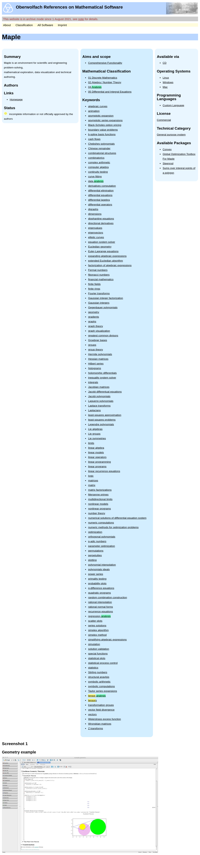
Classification (24, 25)
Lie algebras (95, 429)
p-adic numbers (97, 541)
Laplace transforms (99, 405)
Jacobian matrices (98, 387)
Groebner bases (97, 340)
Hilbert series (96, 363)
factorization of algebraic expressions (109, 265)
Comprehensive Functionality (105, 62)
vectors (92, 714)
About (7, 25)
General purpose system (171, 134)
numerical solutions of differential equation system (117, 517)
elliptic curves (96, 237)
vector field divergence (101, 709)
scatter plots (95, 620)
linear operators (97, 457)
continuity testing (98, 171)
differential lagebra (99, 199)
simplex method (97, 634)
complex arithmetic (99, 162)
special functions (98, 653)
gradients (93, 316)
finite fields (94, 284)
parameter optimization (101, 546)
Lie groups (94, 433)
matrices (93, 480)
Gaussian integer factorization (105, 298)
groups (92, 344)
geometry (93, 312)
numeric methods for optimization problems (113, 527)
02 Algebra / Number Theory (104, 82)
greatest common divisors (103, 335)
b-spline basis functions (101, 134)
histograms (94, 368)
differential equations (100, 195)
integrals (93, 382)
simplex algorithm (98, 630)
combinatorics (96, 157)
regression (99, 616)
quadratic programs (99, 592)
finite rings (94, 288)
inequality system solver (102, 377)
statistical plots (96, 658)
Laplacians (94, 410)
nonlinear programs (99, 508)
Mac (165, 87)
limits (91, 443)
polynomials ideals (99, 569)
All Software (45, 25)
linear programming (99, 461)
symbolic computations (101, 686)
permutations (95, 550)
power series (95, 574)
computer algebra (98, 167)
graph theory (95, 326)
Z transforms (95, 728)
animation (94, 111)
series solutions (97, 625)
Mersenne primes (98, 494)
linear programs (97, 466)
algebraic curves (97, 106)
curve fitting (95, 176)
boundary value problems (103, 129)
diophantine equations (101, 218)
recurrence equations (100, 611)
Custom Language (173, 105)
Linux (166, 77)
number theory (96, 513)
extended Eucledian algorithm (105, 260)
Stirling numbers (97, 672)
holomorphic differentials (102, 372)
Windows (168, 82)
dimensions (94, 213)
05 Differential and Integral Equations (109, 91)
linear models (96, 452)
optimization (95, 532)
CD (165, 62)
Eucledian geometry (99, 246)
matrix (91, 485)
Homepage (16, 99)
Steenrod (168, 163)
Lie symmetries (97, 438)
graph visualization (99, 330)
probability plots (97, 583)
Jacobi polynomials (99, 396)
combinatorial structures (102, 153)
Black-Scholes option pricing (104, 125)
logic (91, 475)
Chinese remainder (99, 148)
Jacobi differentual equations (105, 391)
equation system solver (101, 241)
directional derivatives (100, 223)
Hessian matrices (98, 358)
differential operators (100, 204)
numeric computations (101, 522)
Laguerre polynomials (100, 401)
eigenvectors (95, 232)
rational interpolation (100, 602)
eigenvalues (95, 227)
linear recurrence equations (104, 471)
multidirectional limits (100, 499)
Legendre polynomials (101, 424)
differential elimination (100, 190)
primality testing (97, 578)
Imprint (62, 25)
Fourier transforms (99, 293)
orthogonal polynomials (101, 536)
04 (94, 87)
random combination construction (107, 597)
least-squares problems (101, 419)
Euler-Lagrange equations (103, 251)
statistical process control (103, 662)
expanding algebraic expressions (107, 256)
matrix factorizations (100, 489)
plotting (92, 560)
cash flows (94, 139)
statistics (93, 667)
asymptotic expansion (100, 115)
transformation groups (101, 705)
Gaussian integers (98, 302)
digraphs (93, 209)
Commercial (164, 119)
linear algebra (96, 447)
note (81, 19)
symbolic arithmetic (99, 681)
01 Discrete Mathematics (102, 77)
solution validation (98, 648)
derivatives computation (102, 185)
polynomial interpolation (102, 564)
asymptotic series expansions (105, 120)
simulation (94, 644)
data (96, 181)
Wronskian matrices (99, 723)
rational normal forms (100, 606)
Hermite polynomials (100, 354)
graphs (92, 321)
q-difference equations (101, 588)
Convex (167, 149)
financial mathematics (100, 279)
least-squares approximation (104, 415)
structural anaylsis (98, 677)
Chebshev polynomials (101, 143)
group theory (95, 349)
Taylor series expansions (102, 691)
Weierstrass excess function (104, 719)
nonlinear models (98, 503)
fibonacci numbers (99, 274)
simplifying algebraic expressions (107, 639)
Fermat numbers (97, 270)
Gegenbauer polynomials (102, 307)
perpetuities (95, 555)
